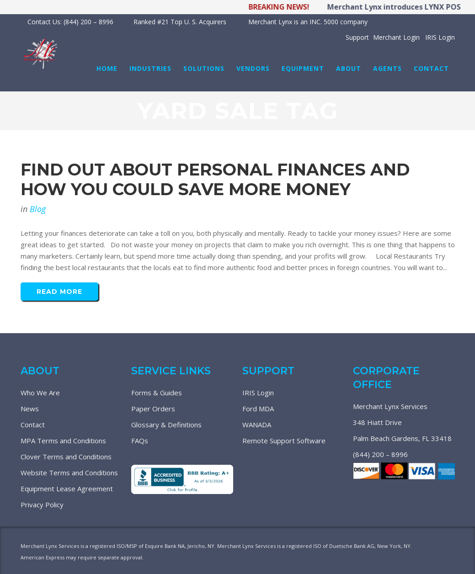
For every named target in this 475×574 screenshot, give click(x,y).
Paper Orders (153, 408)
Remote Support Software (284, 440)
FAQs (139, 440)
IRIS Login (258, 392)
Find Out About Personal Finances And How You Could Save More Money (215, 179)
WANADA (256, 424)
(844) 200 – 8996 (380, 454)
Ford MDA (258, 408)
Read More (59, 291)
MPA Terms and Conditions (63, 440)
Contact (33, 424)
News (30, 408)
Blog (38, 208)
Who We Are (40, 392)
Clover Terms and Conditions (66, 456)
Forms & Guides (156, 392)
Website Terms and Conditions (69, 472)
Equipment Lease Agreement (67, 488)
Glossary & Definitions (166, 424)
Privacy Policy (42, 504)
